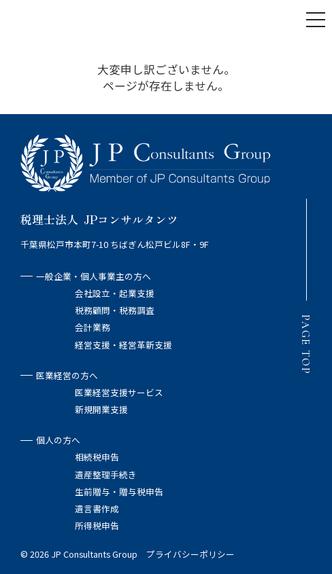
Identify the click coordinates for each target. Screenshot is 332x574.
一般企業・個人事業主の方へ (85, 276)
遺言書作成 (97, 508)
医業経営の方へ (59, 375)
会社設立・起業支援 (114, 293)
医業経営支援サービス (119, 392)
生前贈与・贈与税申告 (119, 491)
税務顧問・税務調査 (114, 310)
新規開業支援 (101, 409)
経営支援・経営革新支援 (123, 344)
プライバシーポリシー (190, 554)
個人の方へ (50, 439)
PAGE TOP (305, 344)
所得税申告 (97, 525)
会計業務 (92, 327)
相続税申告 (97, 456)
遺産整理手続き (106, 474)
